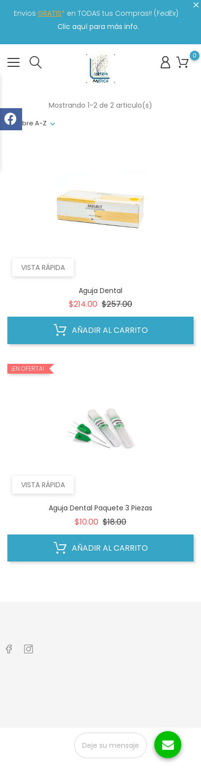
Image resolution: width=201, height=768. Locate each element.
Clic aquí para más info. (98, 26)
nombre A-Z (27, 123)
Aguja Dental (100, 290)
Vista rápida (43, 267)
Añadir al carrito (101, 330)
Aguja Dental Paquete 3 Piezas (100, 508)
